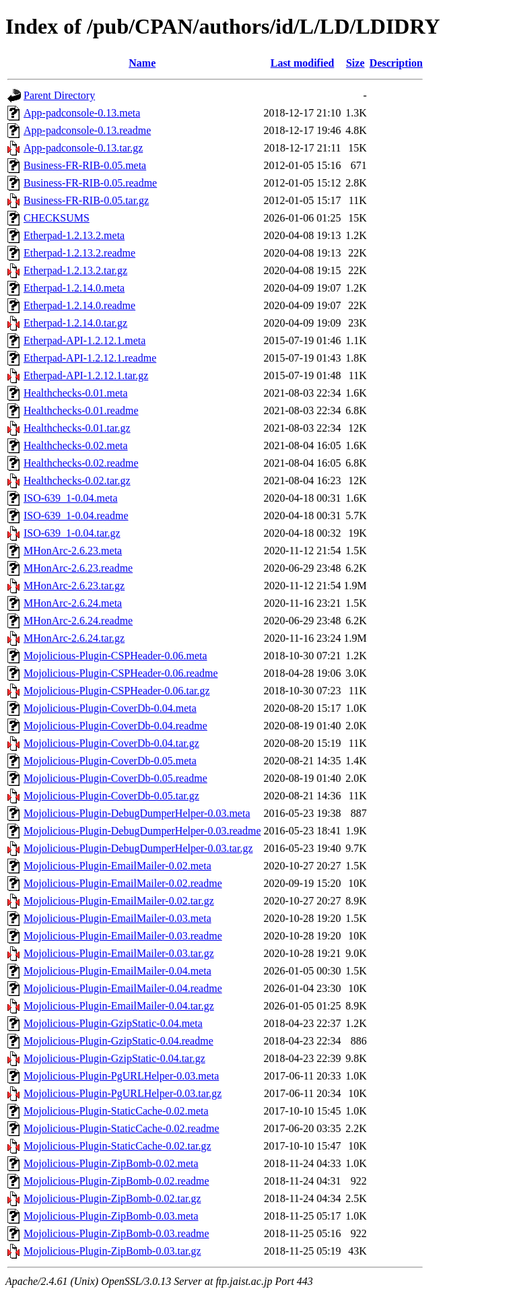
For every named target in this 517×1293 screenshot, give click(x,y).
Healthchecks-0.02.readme (81, 463)
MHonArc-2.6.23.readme (78, 568)
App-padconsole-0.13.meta (82, 113)
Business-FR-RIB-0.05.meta (85, 165)
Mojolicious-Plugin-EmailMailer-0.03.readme (123, 935)
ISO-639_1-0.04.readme (76, 515)
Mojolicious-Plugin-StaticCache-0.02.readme (121, 1128)
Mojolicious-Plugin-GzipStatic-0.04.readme (118, 1041)
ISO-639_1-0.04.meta (71, 498)
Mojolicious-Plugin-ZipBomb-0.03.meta (111, 1216)
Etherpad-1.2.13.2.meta (74, 235)
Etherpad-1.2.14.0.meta (74, 288)
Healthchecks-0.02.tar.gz (77, 480)
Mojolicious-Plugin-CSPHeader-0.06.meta (115, 655)
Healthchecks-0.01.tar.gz (77, 428)
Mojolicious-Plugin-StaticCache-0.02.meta (116, 1111)
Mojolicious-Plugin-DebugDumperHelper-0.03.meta (137, 813)
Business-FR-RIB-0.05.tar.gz (86, 200)
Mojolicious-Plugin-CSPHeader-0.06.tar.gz (117, 690)
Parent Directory (59, 95)
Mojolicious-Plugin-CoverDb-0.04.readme (115, 725)
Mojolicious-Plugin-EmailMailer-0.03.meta (117, 918)
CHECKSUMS (57, 218)
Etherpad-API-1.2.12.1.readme (90, 358)
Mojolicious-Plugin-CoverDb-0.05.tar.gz (111, 795)
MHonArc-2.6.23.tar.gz (74, 585)
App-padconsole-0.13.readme (87, 130)
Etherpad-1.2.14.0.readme (79, 305)
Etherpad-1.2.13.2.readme (79, 253)
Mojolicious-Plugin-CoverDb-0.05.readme (115, 778)
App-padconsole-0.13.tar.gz (83, 148)
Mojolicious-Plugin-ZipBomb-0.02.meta (111, 1163)
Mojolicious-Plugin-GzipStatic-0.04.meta (113, 1023)
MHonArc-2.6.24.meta (73, 603)
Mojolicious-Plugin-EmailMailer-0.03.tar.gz (119, 953)
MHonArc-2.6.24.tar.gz (74, 638)
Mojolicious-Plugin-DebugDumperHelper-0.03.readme (142, 830)
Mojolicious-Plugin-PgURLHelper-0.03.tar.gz (122, 1093)
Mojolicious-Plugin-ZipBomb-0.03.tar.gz (112, 1251)
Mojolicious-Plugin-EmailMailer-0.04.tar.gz (119, 1006)
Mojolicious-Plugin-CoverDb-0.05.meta (110, 760)
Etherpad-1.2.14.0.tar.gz (75, 323)
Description (396, 63)
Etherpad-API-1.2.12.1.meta (84, 340)
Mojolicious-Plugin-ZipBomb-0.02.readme (116, 1181)
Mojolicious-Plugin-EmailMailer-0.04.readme (123, 988)
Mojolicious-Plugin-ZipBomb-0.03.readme (116, 1233)
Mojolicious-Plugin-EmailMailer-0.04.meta (117, 970)
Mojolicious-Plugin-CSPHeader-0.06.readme (121, 673)
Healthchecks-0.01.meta (76, 393)
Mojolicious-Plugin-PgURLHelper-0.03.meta (121, 1076)
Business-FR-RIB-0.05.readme (90, 183)
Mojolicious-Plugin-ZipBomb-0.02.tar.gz (112, 1198)
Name (142, 63)
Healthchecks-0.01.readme (81, 410)
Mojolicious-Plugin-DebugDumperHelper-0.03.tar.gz (138, 848)
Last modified (303, 63)
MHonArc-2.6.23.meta (73, 550)
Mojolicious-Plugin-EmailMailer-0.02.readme (123, 883)
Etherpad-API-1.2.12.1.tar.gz (86, 375)
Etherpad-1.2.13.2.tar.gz (75, 270)
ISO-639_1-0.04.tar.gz (72, 533)
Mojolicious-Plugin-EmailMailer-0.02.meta (117, 865)
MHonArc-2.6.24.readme (78, 620)
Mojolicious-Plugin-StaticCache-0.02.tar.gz (117, 1146)
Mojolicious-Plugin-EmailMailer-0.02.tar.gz (119, 900)
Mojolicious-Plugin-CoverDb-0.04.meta (110, 708)
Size (355, 63)
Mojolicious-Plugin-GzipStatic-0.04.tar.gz (114, 1058)
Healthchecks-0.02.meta (76, 445)
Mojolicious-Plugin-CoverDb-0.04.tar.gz (111, 743)
